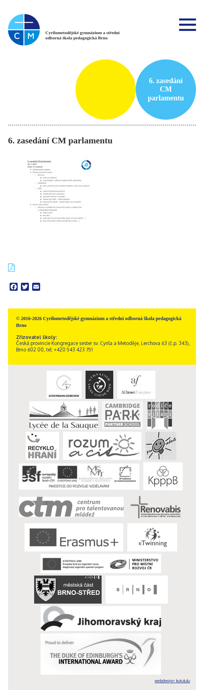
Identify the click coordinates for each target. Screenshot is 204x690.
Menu (187, 24)
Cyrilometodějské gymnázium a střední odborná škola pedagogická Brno (82, 35)
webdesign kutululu (172, 680)
